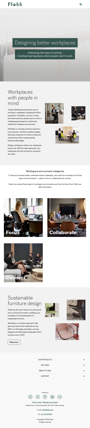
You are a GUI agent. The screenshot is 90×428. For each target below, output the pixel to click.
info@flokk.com (47, 410)
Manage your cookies (50, 402)
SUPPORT (63, 376)
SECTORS (63, 365)
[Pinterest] (45, 397)
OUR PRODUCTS (61, 359)
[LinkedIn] (52, 397)
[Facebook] (37, 397)
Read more (14, 342)
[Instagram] (30, 397)
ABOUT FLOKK (62, 370)
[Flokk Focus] (59, 397)
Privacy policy (37, 402)
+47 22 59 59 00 (46, 414)
